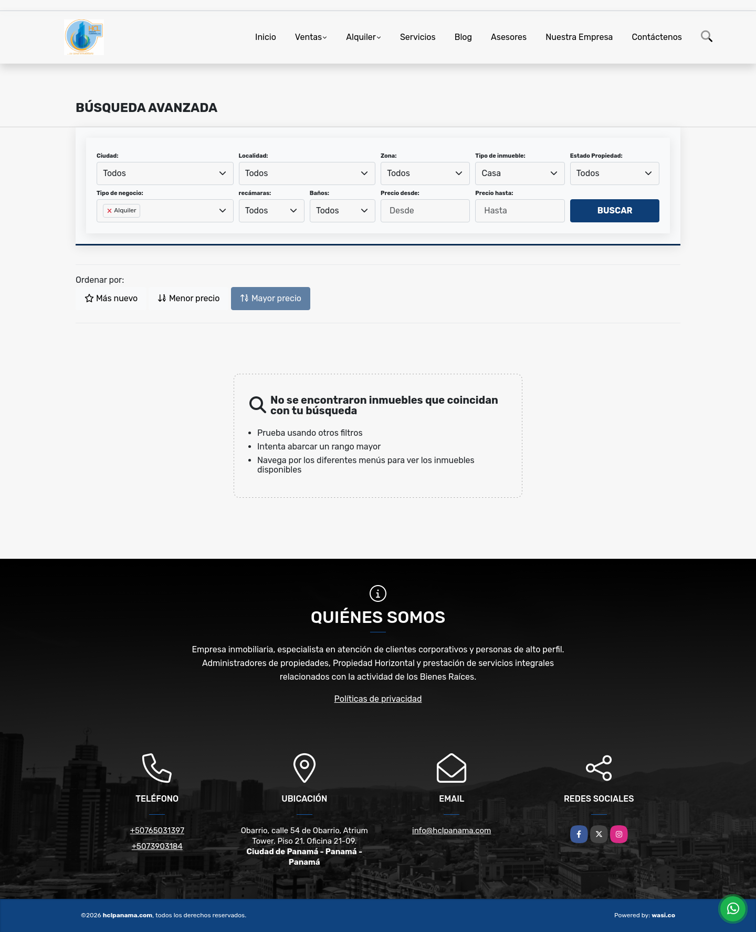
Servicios (418, 37)
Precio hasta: (494, 193)
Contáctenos (657, 37)
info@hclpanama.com (451, 830)
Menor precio (188, 298)
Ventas (308, 37)
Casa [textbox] (491, 173)
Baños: (319, 193)
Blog (463, 37)
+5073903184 (157, 846)
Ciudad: (108, 155)
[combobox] (165, 173)
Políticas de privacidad (378, 699)
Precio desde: (400, 193)
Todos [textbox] (114, 173)
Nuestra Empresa (579, 37)
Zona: (389, 155)
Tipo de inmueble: (500, 155)
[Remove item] (110, 210)
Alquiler (361, 37)
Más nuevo (111, 298)
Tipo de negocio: (120, 193)
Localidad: (253, 155)
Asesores (509, 37)
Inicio (265, 37)
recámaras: (255, 193)
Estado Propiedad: (596, 155)
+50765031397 (157, 830)
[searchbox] (106, 227)
